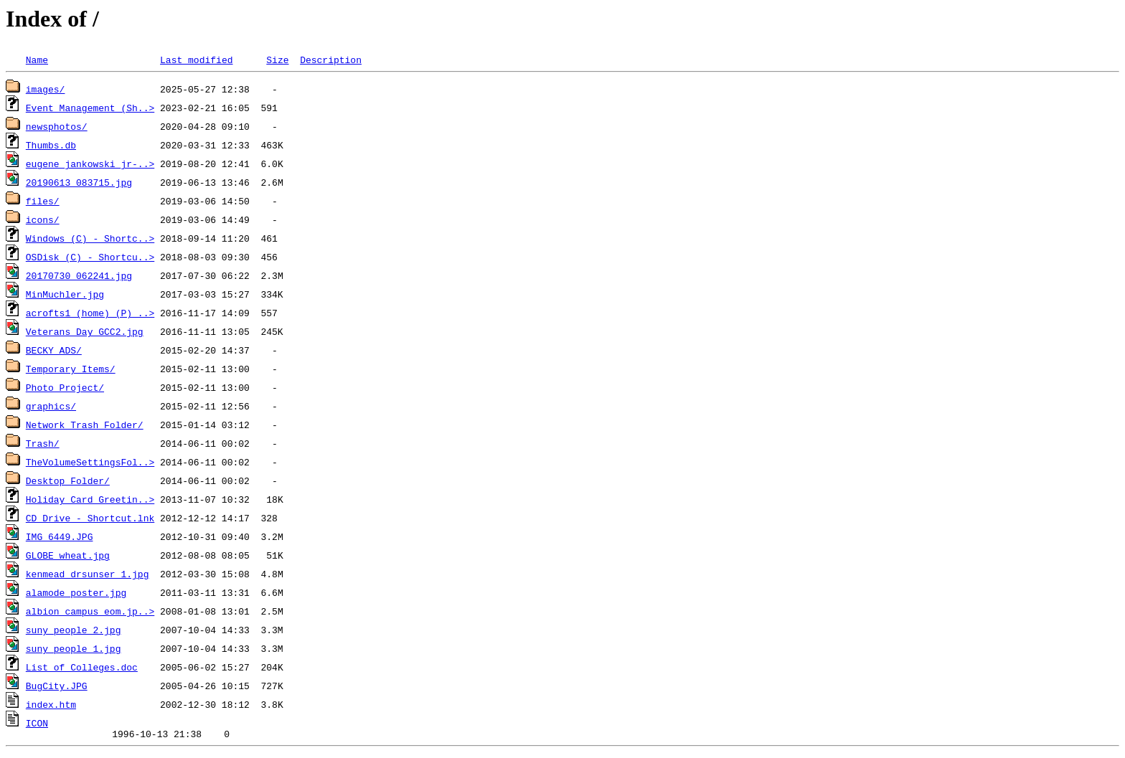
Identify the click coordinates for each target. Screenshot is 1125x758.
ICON (37, 722)
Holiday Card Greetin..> (90, 499)
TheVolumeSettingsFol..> (90, 461)
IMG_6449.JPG (59, 536)
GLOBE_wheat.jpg (68, 555)
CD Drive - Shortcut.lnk (90, 517)
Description (331, 59)
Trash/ (43, 443)
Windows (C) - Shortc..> (90, 238)
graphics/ (51, 405)
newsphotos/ (57, 126)
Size (277, 59)
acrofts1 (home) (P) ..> (90, 312)
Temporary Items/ (71, 368)
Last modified (196, 59)
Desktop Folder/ (68, 480)
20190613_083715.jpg (79, 182)
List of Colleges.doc (82, 666)
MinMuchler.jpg (65, 294)
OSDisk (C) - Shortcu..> (90, 256)
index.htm (51, 704)
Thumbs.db (51, 144)
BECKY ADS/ (54, 350)
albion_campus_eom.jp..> (90, 611)
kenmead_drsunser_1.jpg (87, 573)
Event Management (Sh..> (90, 107)
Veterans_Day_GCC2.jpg (84, 331)
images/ (45, 88)
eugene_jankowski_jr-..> (90, 163)
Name (37, 59)
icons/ (43, 219)
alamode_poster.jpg (76, 592)
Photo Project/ (65, 387)
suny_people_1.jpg (73, 648)
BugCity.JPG (57, 685)
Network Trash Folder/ (84, 424)
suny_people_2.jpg (73, 629)
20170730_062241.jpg (79, 275)
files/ (43, 200)
